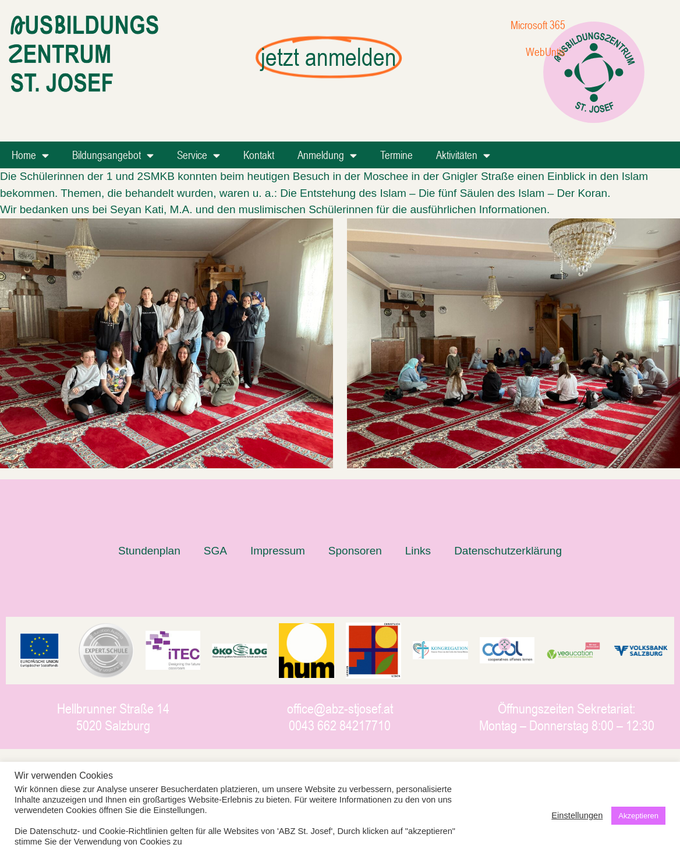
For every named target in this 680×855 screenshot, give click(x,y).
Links (418, 551)
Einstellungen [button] (577, 815)
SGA (215, 551)
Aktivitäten (463, 155)
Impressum (277, 551)
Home (30, 155)
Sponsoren (355, 551)
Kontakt (258, 154)
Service (198, 155)
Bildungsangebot (113, 155)
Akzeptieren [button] (638, 815)
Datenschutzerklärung (508, 551)
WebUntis (545, 51)
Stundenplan (149, 551)
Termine (396, 154)
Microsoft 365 (538, 24)
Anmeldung (327, 155)
